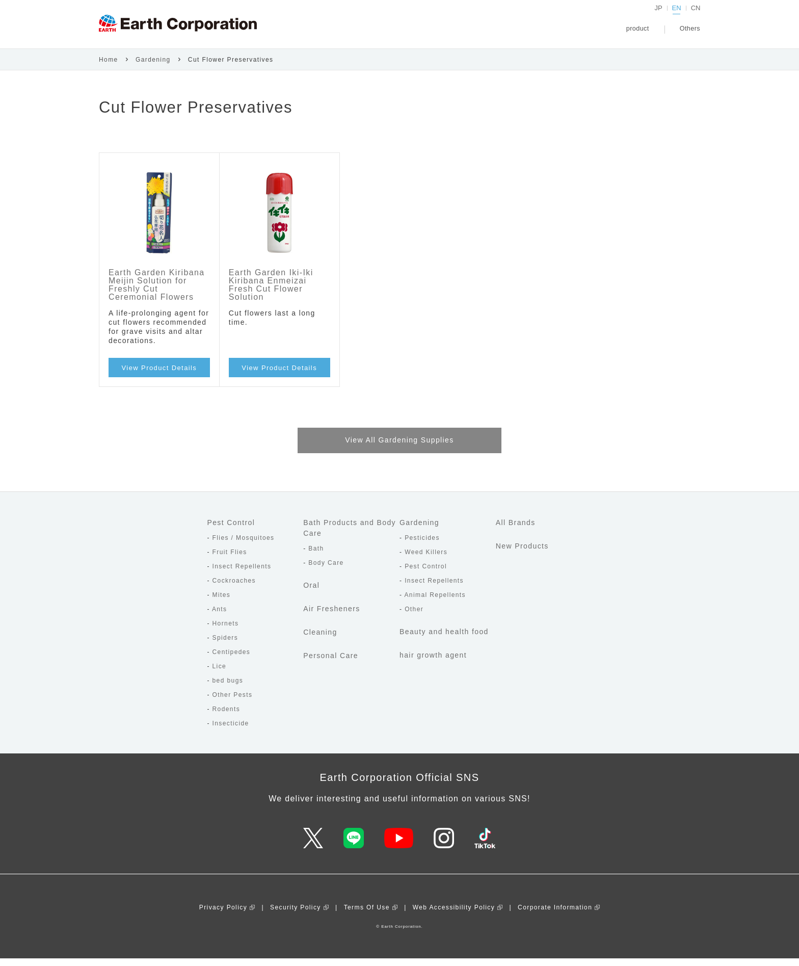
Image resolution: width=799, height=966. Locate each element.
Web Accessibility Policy (454, 915)
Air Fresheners (331, 617)
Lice (219, 674)
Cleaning (320, 640)
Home (108, 67)
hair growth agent (433, 663)
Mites (221, 603)
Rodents (226, 717)
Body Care (325, 571)
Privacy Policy (223, 915)
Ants (219, 617)
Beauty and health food (444, 640)
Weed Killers (426, 560)
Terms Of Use (367, 915)
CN (695, 17)
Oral (311, 593)
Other (414, 617)
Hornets (225, 631)
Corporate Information (555, 915)
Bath (316, 556)
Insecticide (230, 731)
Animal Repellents (435, 603)
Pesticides (422, 546)
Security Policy (295, 915)
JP (658, 17)
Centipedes (231, 660)
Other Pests (232, 703)
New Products (522, 554)
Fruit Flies (229, 560)
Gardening (153, 67)
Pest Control (231, 531)
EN (677, 17)
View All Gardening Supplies (399, 448)
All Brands (516, 531)
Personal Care (330, 664)
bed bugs (228, 688)
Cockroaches (234, 588)
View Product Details (159, 375)
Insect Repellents (242, 574)
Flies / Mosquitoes (243, 546)
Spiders (225, 645)
